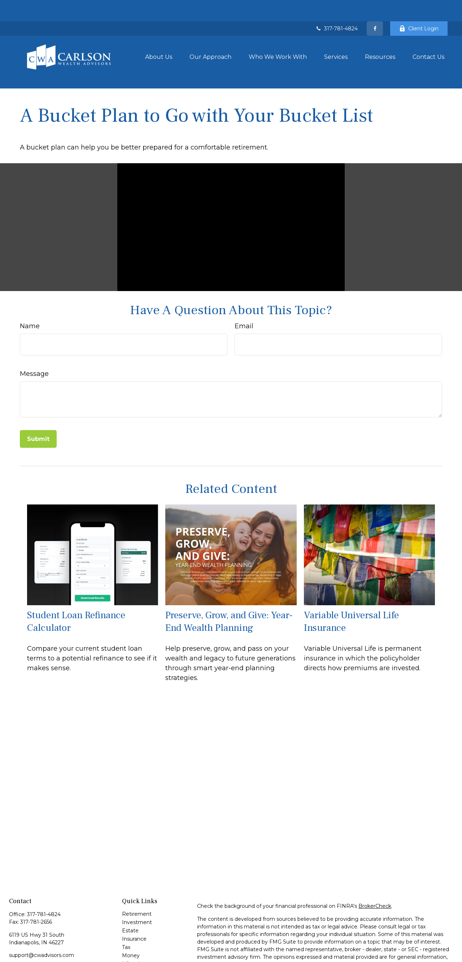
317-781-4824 (336, 7)
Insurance (134, 907)
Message (34, 342)
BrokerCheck (374, 874)
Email (244, 294)
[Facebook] (375, 7)
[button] (158, 35)
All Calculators (139, 957)
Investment (137, 890)
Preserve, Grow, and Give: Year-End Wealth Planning (229, 589)
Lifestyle (132, 932)
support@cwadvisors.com (41, 923)
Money (131, 923)
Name (30, 294)
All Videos (134, 948)
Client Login (419, 7)
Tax (126, 915)
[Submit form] (38, 407)
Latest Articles (140, 940)
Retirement (137, 882)
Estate (130, 899)
